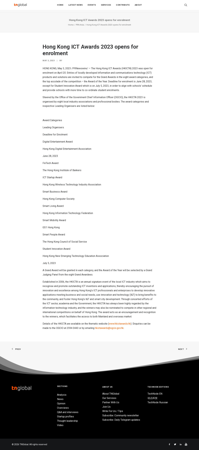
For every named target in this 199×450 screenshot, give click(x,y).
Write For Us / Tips (112, 411)
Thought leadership (67, 420)
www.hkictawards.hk (120, 323)
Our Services (109, 398)
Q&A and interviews (67, 412)
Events (92, 6)
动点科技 (152, 398)
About (138, 6)
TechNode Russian (158, 402)
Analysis (61, 394)
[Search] (185, 6)
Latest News (75, 6)
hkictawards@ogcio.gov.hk (109, 328)
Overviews (63, 407)
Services (106, 6)
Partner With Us (110, 402)
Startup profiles (65, 416)
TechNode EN (155, 393)
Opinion (61, 403)
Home (60, 6)
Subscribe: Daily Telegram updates (121, 419)
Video (60, 425)
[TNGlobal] (20, 6)
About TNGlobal (110, 393)
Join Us (106, 406)
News (60, 399)
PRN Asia (80, 25)
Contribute (123, 6)
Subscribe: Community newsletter (120, 415)
